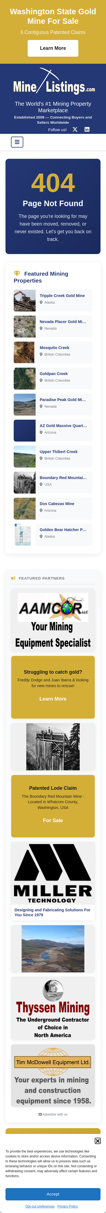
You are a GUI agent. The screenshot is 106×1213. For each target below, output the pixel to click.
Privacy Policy (68, 1206)
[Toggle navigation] (17, 142)
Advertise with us (53, 1114)
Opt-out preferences (40, 1206)
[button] (98, 1140)
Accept (53, 1194)
